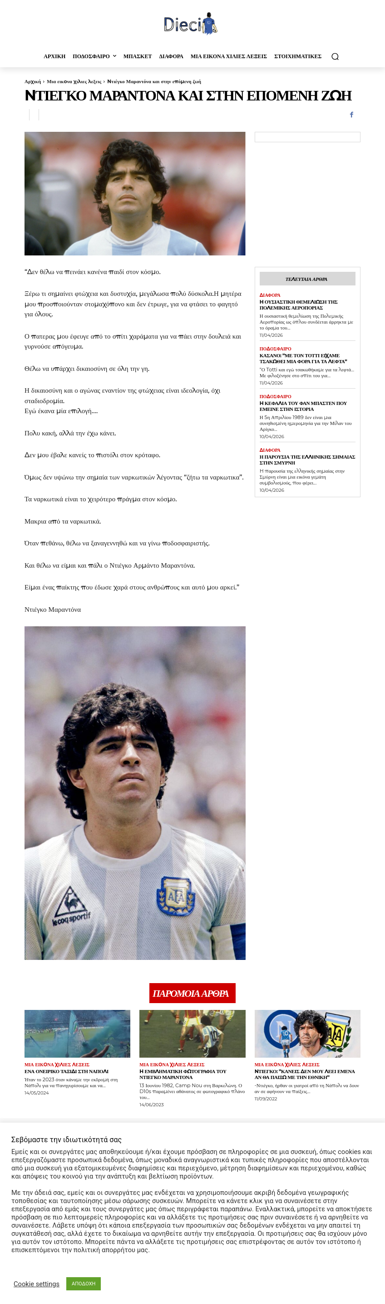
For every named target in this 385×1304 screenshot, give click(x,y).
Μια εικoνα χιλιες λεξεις (74, 81)
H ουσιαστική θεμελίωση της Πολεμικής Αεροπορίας (298, 305)
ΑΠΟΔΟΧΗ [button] (83, 1284)
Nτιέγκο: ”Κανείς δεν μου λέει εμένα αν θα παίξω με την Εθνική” (305, 1074)
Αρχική (33, 81)
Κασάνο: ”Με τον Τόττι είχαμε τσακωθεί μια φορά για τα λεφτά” (303, 358)
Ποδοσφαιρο (275, 349)
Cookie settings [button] (36, 1284)
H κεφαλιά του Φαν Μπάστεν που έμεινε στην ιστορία (303, 406)
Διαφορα (270, 295)
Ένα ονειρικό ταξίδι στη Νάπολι (66, 1071)
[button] (335, 56)
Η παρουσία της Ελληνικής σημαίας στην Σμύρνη (307, 460)
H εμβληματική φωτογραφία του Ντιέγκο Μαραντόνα (182, 1074)
